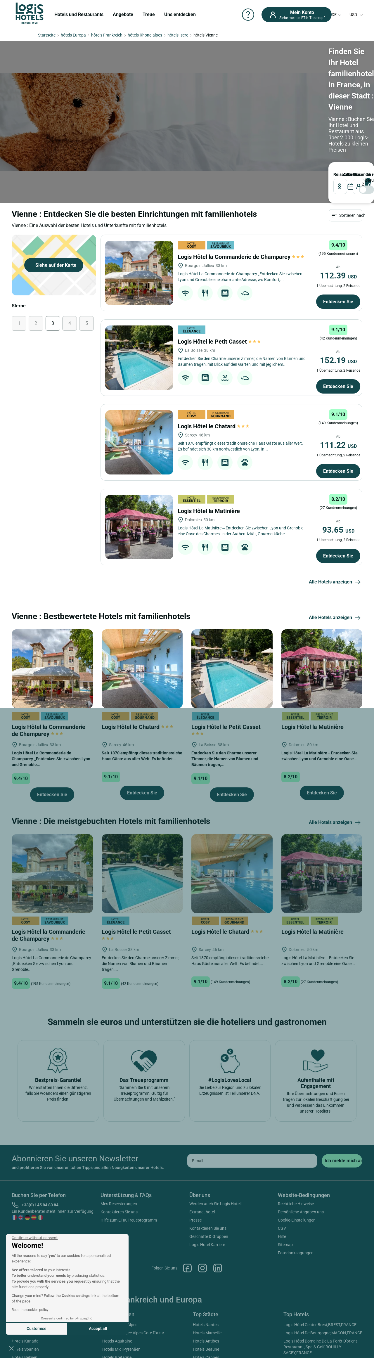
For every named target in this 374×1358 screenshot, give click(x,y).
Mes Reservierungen (119, 1203)
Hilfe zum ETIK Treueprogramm (129, 1220)
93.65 (338, 530)
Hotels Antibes (206, 1341)
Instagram (202, 1268)
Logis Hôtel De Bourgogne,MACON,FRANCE (322, 1333)
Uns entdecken (180, 14)
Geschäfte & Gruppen (208, 1236)
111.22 (338, 445)
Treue (149, 14)
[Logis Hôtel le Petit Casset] (139, 357)
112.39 (338, 275)
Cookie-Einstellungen (297, 1220)
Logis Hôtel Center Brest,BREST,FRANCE (319, 1324)
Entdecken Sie (338, 301)
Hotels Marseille (207, 1333)
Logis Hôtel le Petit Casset (219, 341)
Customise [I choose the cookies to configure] (36, 1328)
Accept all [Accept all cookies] (98, 1328)
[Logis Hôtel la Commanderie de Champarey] (139, 273)
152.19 (338, 360)
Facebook (187, 1268)
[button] (11, 1348)
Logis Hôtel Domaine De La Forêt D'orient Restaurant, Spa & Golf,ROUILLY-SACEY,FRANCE (320, 1347)
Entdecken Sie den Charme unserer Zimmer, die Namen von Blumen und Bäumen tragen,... (224, 759)
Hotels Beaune (206, 1349)
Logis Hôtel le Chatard (213, 426)
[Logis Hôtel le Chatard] (139, 442)
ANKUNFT (344, 174)
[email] (252, 1161)
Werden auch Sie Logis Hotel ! (216, 1203)
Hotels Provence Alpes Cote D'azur (133, 1333)
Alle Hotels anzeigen (335, 582)
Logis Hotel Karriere (207, 1244)
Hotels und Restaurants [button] (78, 14)
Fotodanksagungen (296, 1252)
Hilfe (282, 1236)
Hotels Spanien (25, 1349)
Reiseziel (336, 174)
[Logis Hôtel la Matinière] (139, 527)
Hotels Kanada (25, 1341)
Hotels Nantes (206, 1324)
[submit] (342, 1161)
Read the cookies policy (30, 1310)
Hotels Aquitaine (117, 1341)
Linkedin (217, 1268)
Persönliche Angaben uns (301, 1212)
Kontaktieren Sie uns (119, 1212)
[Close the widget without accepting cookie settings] (34, 1238)
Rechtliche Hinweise (296, 1203)
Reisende (354, 174)
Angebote (123, 14)
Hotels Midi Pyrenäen (121, 1349)
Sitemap (285, 1244)
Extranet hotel (202, 1212)
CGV (282, 1228)
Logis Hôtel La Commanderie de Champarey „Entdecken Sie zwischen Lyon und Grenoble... (51, 759)
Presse (195, 1220)
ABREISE (347, 174)
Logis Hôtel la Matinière (209, 511)
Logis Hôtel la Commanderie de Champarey (241, 256)
